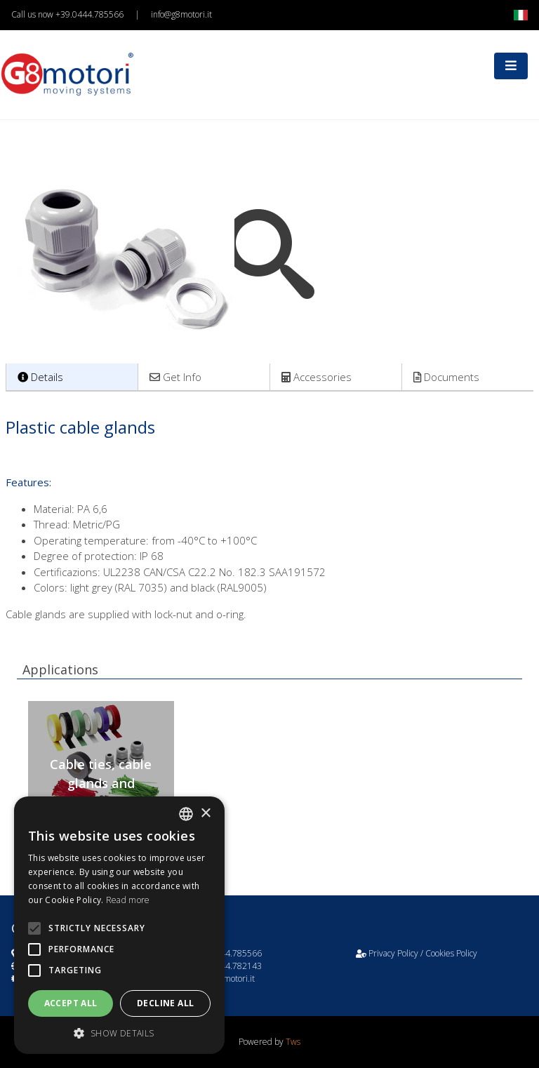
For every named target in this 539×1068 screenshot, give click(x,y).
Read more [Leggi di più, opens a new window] (128, 900)
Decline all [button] (165, 1003)
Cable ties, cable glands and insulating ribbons (101, 783)
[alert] (119, 925)
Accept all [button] (71, 1003)
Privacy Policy (393, 953)
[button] (119, 1033)
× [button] (205, 813)
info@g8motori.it (181, 14)
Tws (293, 1042)
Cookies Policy (451, 953)
